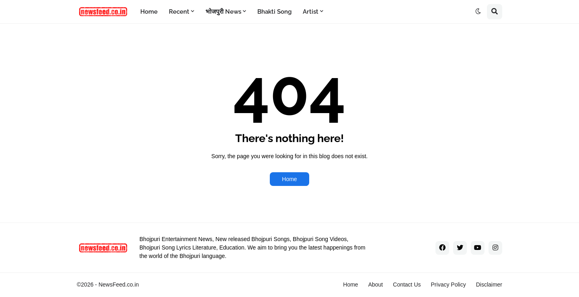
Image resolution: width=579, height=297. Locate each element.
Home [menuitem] (149, 11)
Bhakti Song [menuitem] (274, 11)
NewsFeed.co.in (119, 284)
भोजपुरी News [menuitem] (223, 11)
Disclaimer (489, 284)
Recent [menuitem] (179, 11)
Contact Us (407, 284)
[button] (478, 11)
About (375, 284)
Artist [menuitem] (310, 11)
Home (289, 179)
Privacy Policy (448, 284)
